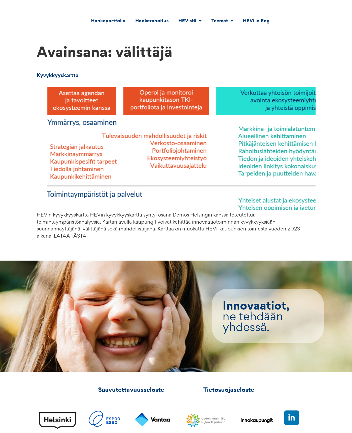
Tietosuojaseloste (228, 389)
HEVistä (190, 20)
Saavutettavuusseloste (131, 389)
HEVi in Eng (256, 20)
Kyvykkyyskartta (58, 75)
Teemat (222, 20)
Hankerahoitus (152, 20)
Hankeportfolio (108, 20)
